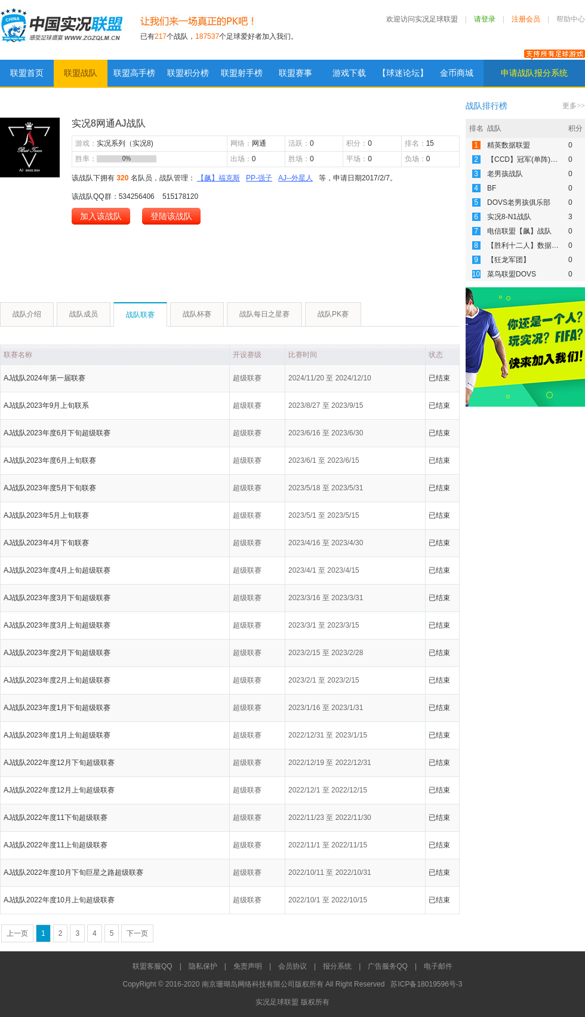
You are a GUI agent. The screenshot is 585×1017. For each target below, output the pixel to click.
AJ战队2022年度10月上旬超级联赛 (59, 900)
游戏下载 (349, 73)
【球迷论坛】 (403, 73)
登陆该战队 (171, 216)
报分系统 (337, 966)
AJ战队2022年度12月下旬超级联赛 (59, 762)
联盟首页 (27, 73)
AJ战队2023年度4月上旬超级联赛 (57, 570)
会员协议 (292, 966)
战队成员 (83, 314)
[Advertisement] (217, 257)
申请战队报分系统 (534, 73)
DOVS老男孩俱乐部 (518, 202)
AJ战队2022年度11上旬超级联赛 (55, 845)
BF (491, 188)
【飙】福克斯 (218, 178)
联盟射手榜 (242, 73)
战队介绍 (27, 314)
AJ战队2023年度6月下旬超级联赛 (57, 433)
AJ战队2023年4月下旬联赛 (46, 543)
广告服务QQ (388, 966)
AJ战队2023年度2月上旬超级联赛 (57, 680)
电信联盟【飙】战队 (519, 231)
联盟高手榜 (134, 73)
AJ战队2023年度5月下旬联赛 (50, 488)
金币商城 (456, 73)
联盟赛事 (295, 73)
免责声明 (247, 966)
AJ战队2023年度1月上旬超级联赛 (57, 735)
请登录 (484, 19)
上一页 (17, 933)
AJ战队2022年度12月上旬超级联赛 (59, 790)
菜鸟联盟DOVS (511, 274)
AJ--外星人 (295, 178)
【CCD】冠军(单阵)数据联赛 (533, 159)
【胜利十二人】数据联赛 (526, 245)
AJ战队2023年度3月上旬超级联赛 (57, 625)
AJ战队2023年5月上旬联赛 (46, 515)
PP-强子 (259, 178)
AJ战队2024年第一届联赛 (44, 378)
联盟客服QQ (153, 966)
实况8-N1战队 (509, 217)
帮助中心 (570, 19)
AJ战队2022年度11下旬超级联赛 (55, 817)
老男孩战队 (505, 174)
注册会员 (526, 19)
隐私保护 (203, 966)
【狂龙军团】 (508, 260)
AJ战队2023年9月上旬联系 (46, 405)
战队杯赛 (197, 314)
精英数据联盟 (508, 145)
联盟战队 (80, 73)
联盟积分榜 (188, 73)
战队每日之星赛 (264, 314)
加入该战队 (101, 216)
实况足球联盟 (61, 30)
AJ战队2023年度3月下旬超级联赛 (57, 598)
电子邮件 (438, 966)
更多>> (573, 106)
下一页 (137, 933)
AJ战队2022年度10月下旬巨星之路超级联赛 (73, 872)
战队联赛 (140, 315)
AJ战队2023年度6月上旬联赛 (50, 460)
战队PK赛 (333, 314)
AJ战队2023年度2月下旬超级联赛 (57, 653)
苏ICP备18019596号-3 (426, 984)
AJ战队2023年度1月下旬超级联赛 (57, 707)
